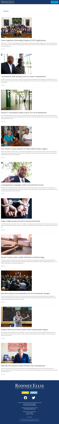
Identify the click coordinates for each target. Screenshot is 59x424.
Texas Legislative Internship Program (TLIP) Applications (27, 40)
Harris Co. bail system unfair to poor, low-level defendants (27, 112)
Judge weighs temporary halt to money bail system (24, 221)
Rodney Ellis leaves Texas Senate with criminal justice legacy (28, 329)
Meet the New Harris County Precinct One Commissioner (27, 365)
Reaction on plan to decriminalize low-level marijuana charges (29, 293)
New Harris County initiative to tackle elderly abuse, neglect (28, 148)
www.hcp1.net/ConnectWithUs (29, 405)
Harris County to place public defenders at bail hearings (26, 257)
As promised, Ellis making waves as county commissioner (27, 76)
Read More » (3, 49)
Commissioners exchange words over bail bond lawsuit (26, 185)
